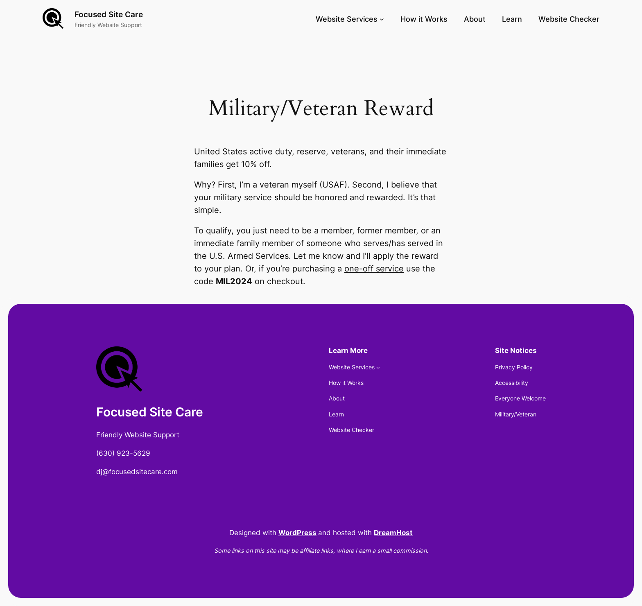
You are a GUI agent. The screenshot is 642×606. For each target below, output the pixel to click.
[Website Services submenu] (382, 19)
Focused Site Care (109, 14)
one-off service (374, 269)
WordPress (297, 533)
